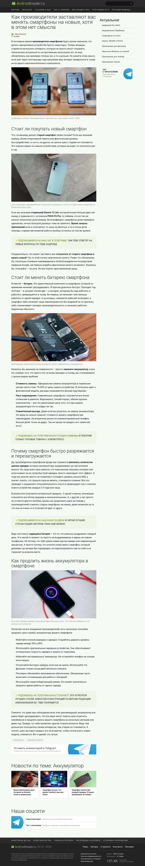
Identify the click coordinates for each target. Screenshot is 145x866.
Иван (20, 34)
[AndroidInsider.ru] (28, 3)
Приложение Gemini (111, 62)
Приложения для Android (113, 57)
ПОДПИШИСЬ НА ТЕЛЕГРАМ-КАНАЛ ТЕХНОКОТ (43, 805)
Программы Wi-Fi (100, 10)
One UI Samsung (62, 10)
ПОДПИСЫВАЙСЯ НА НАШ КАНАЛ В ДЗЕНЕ (41, 593)
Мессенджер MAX (81, 10)
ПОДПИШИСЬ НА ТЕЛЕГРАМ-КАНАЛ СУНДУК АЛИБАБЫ (48, 473)
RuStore (15, 10)
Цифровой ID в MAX (111, 25)
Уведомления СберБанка (113, 30)
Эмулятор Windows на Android (115, 51)
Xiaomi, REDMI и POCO (112, 41)
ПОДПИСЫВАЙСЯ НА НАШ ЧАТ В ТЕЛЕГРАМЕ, (42, 240)
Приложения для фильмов (114, 46)
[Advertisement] (53, 399)
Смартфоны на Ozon (111, 36)
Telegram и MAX (43, 10)
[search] (119, 3)
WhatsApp (27, 10)
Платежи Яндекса (121, 10)
